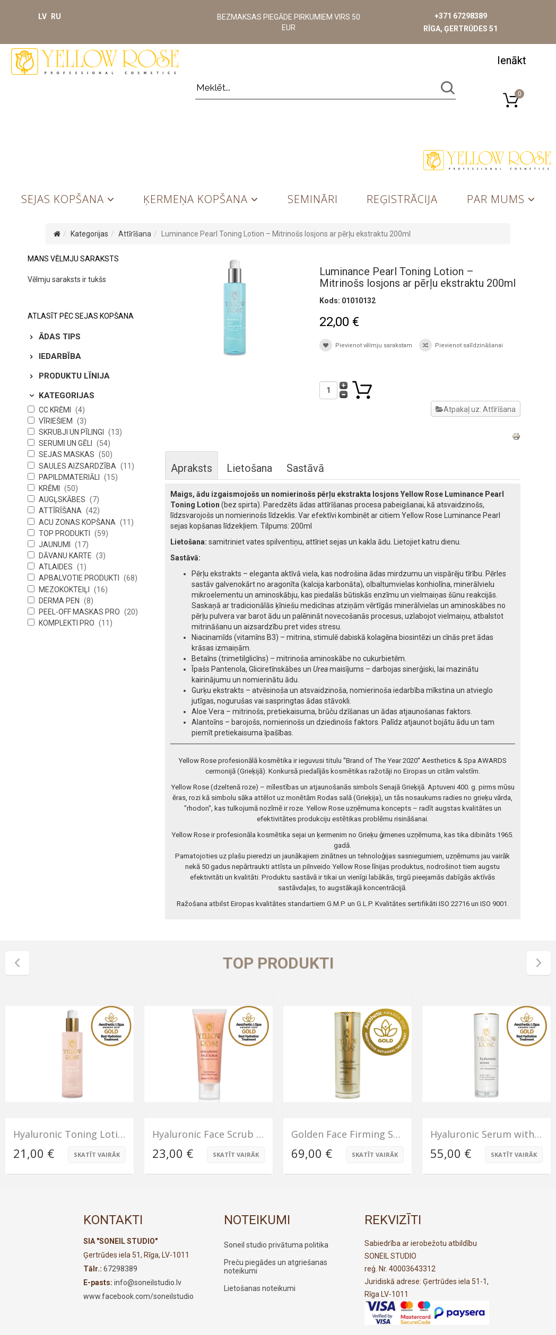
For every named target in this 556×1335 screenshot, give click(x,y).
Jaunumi (55, 544)
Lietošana (249, 468)
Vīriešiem (56, 421)
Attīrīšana (134, 234)
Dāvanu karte (66, 555)
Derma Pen (60, 600)
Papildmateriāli (70, 477)
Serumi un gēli (66, 443)
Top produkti (65, 533)
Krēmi (50, 488)
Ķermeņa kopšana (195, 199)
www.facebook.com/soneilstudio (138, 1296)
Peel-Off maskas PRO (80, 612)
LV (42, 16)
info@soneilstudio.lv (147, 1282)
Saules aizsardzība (78, 466)
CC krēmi (56, 410)
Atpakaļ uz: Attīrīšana (476, 409)
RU (56, 16)
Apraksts (191, 468)
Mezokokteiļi (65, 589)
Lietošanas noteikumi (260, 1288)
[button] (511, 59)
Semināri (313, 199)
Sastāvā (305, 468)
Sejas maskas (67, 454)
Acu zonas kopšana (78, 522)
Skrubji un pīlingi (72, 432)
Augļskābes (63, 499)
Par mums (496, 199)
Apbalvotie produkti (80, 578)
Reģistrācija (402, 199)
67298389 (120, 1268)
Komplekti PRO (67, 623)
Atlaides (56, 567)
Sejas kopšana (62, 199)
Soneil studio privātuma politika (276, 1245)
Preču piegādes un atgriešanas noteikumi (275, 1266)
